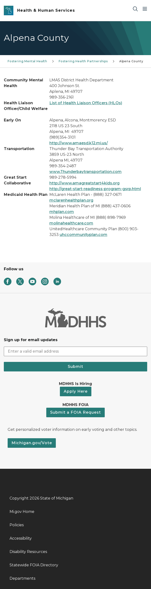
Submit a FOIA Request (75, 412)
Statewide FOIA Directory (34, 565)
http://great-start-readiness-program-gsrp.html (95, 189)
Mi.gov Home (22, 511)
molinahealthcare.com (71, 223)
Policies (17, 525)
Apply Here (76, 391)
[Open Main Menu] (145, 9)
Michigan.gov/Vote (31, 443)
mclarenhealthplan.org (71, 200)
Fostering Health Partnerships (83, 61)
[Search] (135, 9)
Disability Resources (28, 551)
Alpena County (131, 61)
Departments (22, 578)
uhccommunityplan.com (83, 234)
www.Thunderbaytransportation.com (85, 171)
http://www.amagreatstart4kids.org (84, 183)
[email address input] (75, 351)
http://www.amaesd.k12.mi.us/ (78, 143)
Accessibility (21, 538)
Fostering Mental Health (27, 61)
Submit (75, 366)
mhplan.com (61, 211)
